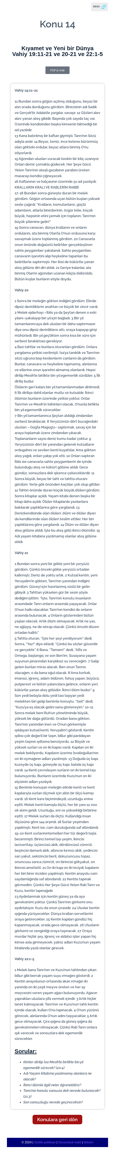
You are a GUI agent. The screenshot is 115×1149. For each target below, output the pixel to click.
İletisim (88, 1142)
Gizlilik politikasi (45, 1142)
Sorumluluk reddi (69, 1142)
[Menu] (99, 7)
